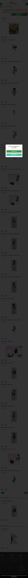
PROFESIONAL (14, 154)
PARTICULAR (14, 151)
